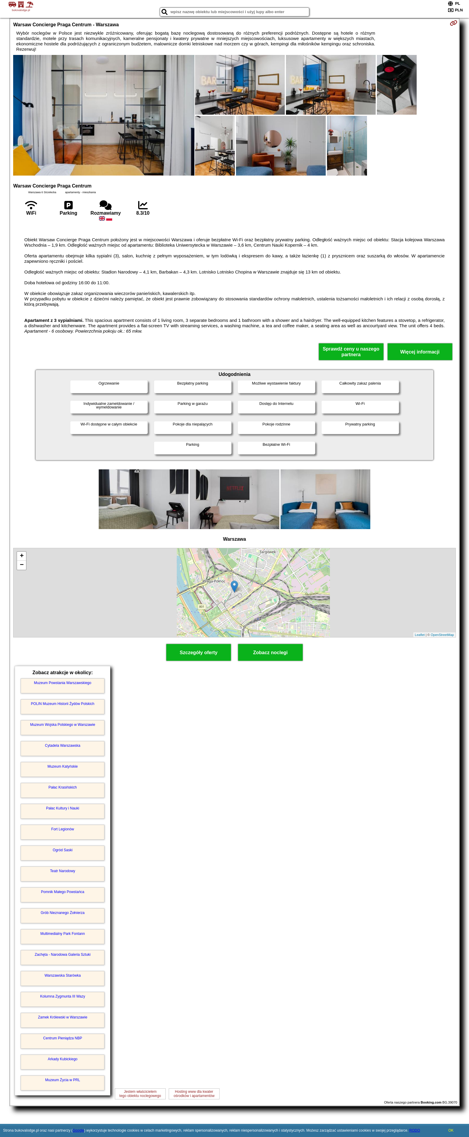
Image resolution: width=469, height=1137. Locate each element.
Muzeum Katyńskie (63, 766)
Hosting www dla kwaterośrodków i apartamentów (193, 1094)
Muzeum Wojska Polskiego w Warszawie (62, 725)
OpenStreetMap (442, 635)
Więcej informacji (419, 351)
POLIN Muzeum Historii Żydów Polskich (62, 704)
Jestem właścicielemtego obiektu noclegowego (140, 1094)
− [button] (22, 565)
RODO (414, 1130)
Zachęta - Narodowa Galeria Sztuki (63, 954)
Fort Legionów (62, 829)
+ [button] (22, 556)
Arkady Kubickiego (62, 1059)
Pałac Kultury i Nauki (62, 808)
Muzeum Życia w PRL (62, 1080)
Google (78, 1130)
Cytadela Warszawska (62, 745)
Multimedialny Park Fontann (62, 934)
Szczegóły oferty (198, 652)
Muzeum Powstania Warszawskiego (63, 683)
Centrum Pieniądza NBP (62, 1038)
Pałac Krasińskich (62, 787)
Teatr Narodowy (62, 871)
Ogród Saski (62, 850)
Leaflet (420, 635)
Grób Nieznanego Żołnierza (63, 913)
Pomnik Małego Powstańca (62, 892)
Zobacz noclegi (270, 652)
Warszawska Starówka (63, 975)
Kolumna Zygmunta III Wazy (62, 996)
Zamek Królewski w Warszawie (62, 1017)
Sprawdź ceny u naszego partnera (351, 351)
